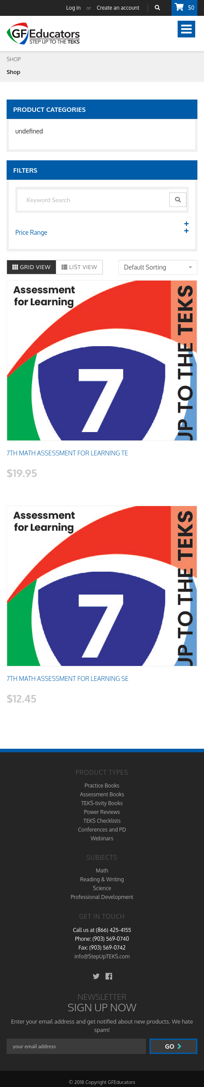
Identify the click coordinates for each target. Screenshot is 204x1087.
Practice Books (102, 785)
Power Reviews (102, 812)
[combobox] (157, 267)
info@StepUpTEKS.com (101, 956)
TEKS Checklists (102, 820)
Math (102, 870)
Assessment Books (102, 794)
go (173, 1046)
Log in (73, 7)
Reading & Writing (102, 879)
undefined (29, 131)
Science (102, 888)
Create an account (118, 7)
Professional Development (102, 897)
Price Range (102, 232)
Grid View (31, 266)
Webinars (102, 838)
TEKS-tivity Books (102, 803)
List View (79, 266)
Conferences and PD (102, 829)
